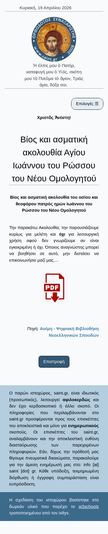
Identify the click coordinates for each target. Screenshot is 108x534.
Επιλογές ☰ (87, 103)
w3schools (89, 506)
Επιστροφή (54, 361)
